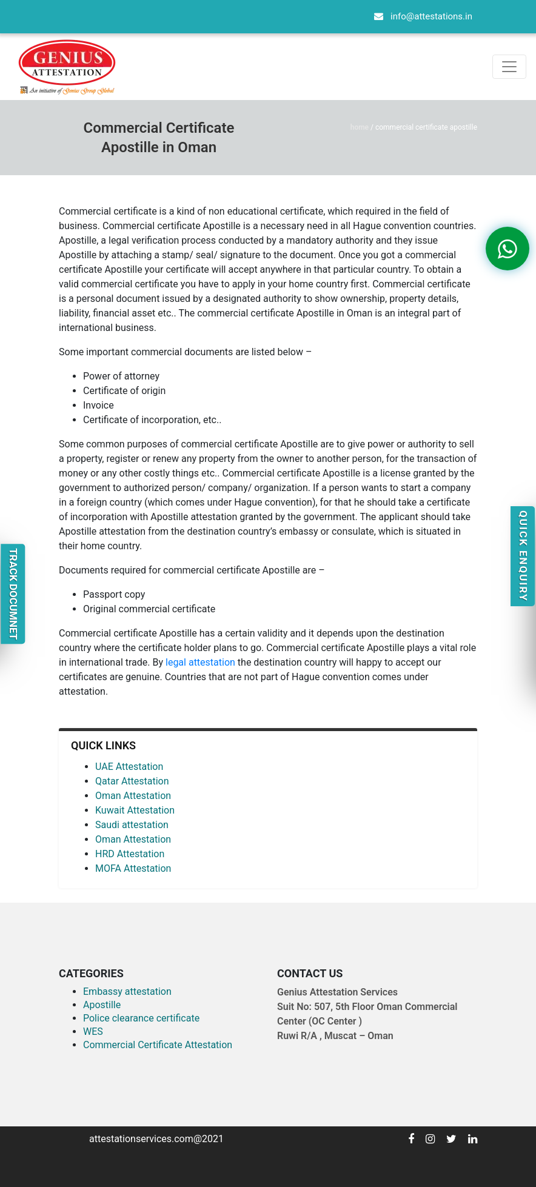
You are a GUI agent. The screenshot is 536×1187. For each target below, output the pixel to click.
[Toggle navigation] (509, 67)
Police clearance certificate (141, 1018)
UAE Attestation (129, 766)
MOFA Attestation (133, 868)
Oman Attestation (133, 795)
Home (359, 127)
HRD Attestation (129, 854)
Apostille (102, 1005)
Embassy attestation (127, 991)
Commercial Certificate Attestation (157, 1045)
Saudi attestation (132, 825)
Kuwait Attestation (135, 810)
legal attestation (200, 662)
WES (93, 1031)
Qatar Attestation (132, 781)
